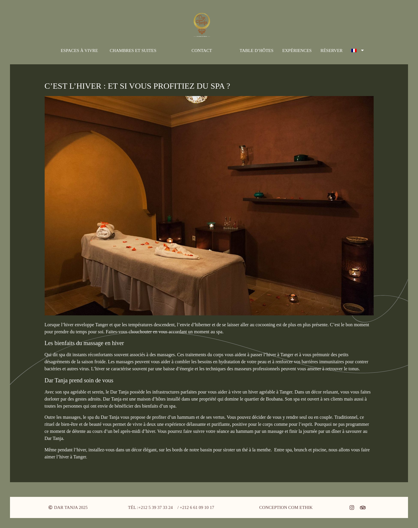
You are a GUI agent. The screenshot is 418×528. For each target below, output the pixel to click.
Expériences (297, 50)
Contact (202, 50)
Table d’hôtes (256, 50)
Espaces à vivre (79, 50)
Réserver (331, 50)
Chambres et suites (133, 50)
